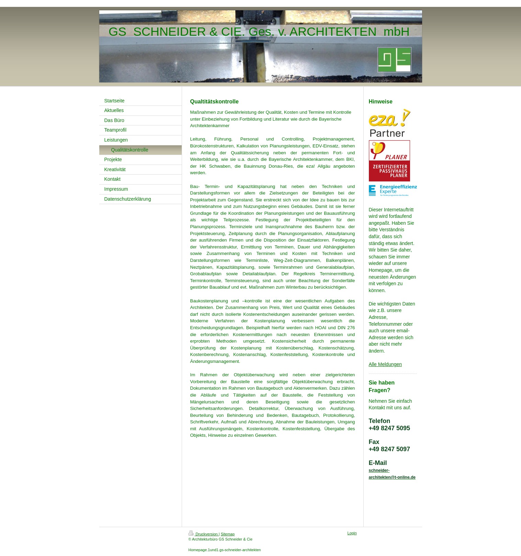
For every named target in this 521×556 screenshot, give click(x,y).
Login (352, 533)
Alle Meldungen (385, 364)
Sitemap (228, 534)
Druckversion (204, 534)
